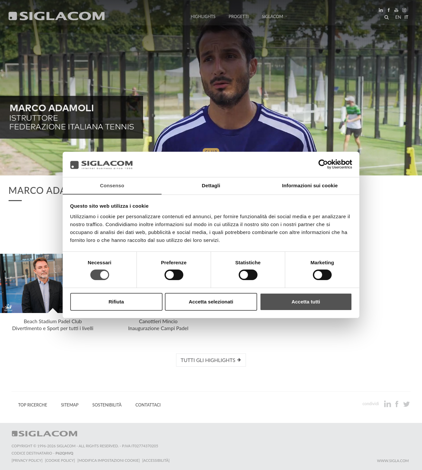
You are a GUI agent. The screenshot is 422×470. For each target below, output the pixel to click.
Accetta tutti (305, 301)
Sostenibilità (107, 405)
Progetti (239, 17)
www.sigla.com (393, 460)
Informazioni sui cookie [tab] (310, 185)
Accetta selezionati (211, 301)
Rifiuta (116, 301)
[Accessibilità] (156, 460)
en (398, 17)
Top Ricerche (32, 405)
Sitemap (69, 405)
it (406, 17)
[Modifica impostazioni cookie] (109, 460)
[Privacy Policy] (27, 460)
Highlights (203, 17)
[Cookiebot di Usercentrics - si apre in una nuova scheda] (323, 164)
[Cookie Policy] (60, 460)
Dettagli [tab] (211, 185)
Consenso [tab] (112, 185)
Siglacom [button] (274, 17)
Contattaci (148, 405)
